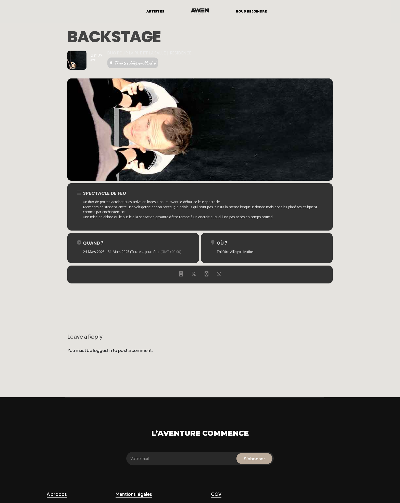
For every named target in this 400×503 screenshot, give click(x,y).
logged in (102, 350)
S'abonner (254, 458)
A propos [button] (57, 494)
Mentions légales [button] (134, 494)
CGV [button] (216, 494)
